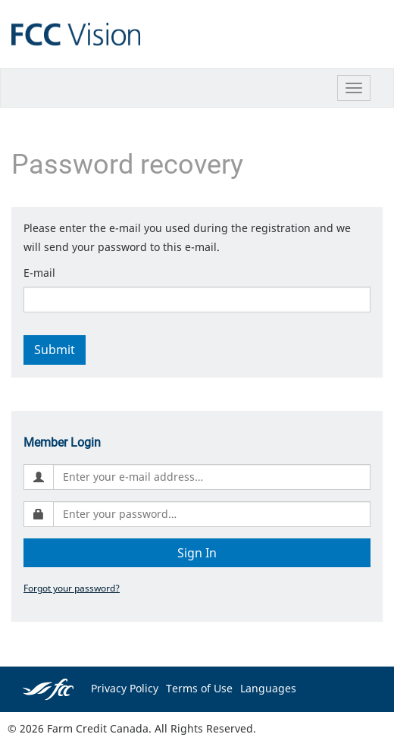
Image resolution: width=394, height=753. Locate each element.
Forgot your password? (71, 588)
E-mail (39, 272)
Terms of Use (199, 688)
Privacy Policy (124, 688)
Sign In (197, 552)
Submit (54, 349)
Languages (268, 688)
